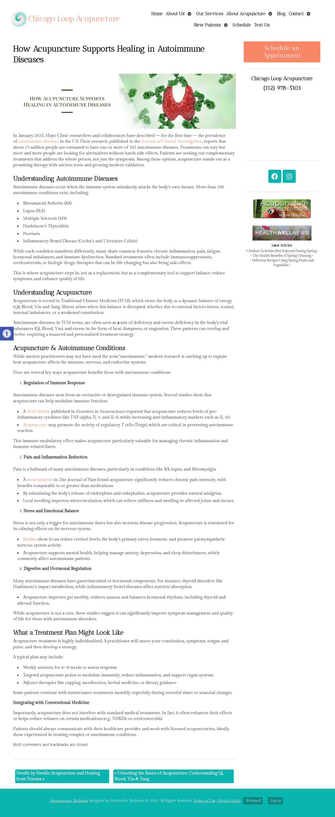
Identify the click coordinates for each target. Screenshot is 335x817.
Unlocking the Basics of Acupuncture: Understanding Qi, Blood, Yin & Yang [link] (169, 776)
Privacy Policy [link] (229, 800)
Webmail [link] (253, 800)
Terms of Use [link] (204, 800)
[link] (7, 333)
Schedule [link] (241, 25)
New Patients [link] (207, 25)
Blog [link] (281, 13)
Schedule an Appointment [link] (282, 52)
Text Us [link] (262, 25)
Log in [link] (275, 800)
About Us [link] (175, 13)
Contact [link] (296, 13)
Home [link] (157, 13)
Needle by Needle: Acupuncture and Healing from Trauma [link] (58, 776)
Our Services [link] (209, 13)
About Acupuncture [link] (245, 13)
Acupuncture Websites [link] (69, 800)
